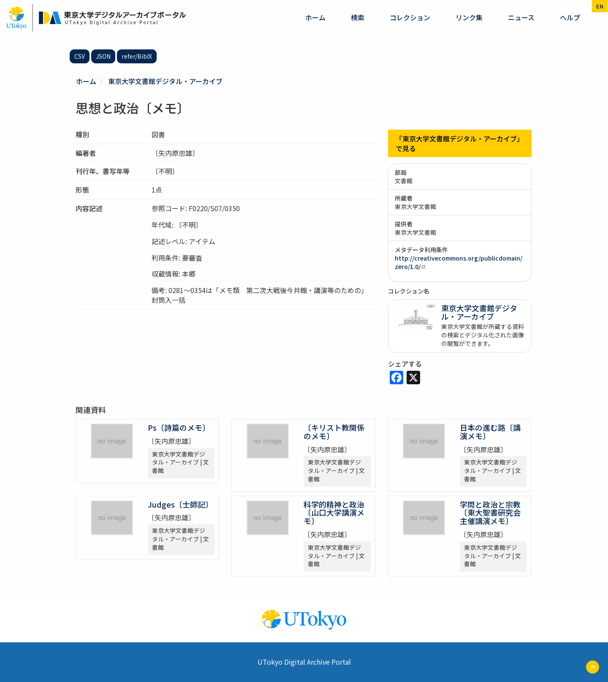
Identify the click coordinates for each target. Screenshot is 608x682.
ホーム (315, 17)
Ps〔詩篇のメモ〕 (179, 427)
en (599, 6)
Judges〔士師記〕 (180, 504)
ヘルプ (570, 17)
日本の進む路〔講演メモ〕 (490, 431)
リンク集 (469, 17)
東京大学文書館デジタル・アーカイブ (165, 81)
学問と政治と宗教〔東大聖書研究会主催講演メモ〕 (490, 513)
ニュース (521, 17)
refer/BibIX (137, 56)
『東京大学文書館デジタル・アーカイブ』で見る (460, 143)
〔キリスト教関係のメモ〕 (334, 431)
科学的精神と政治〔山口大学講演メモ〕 (334, 513)
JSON (103, 56)
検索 (357, 17)
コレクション (410, 17)
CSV (79, 56)
